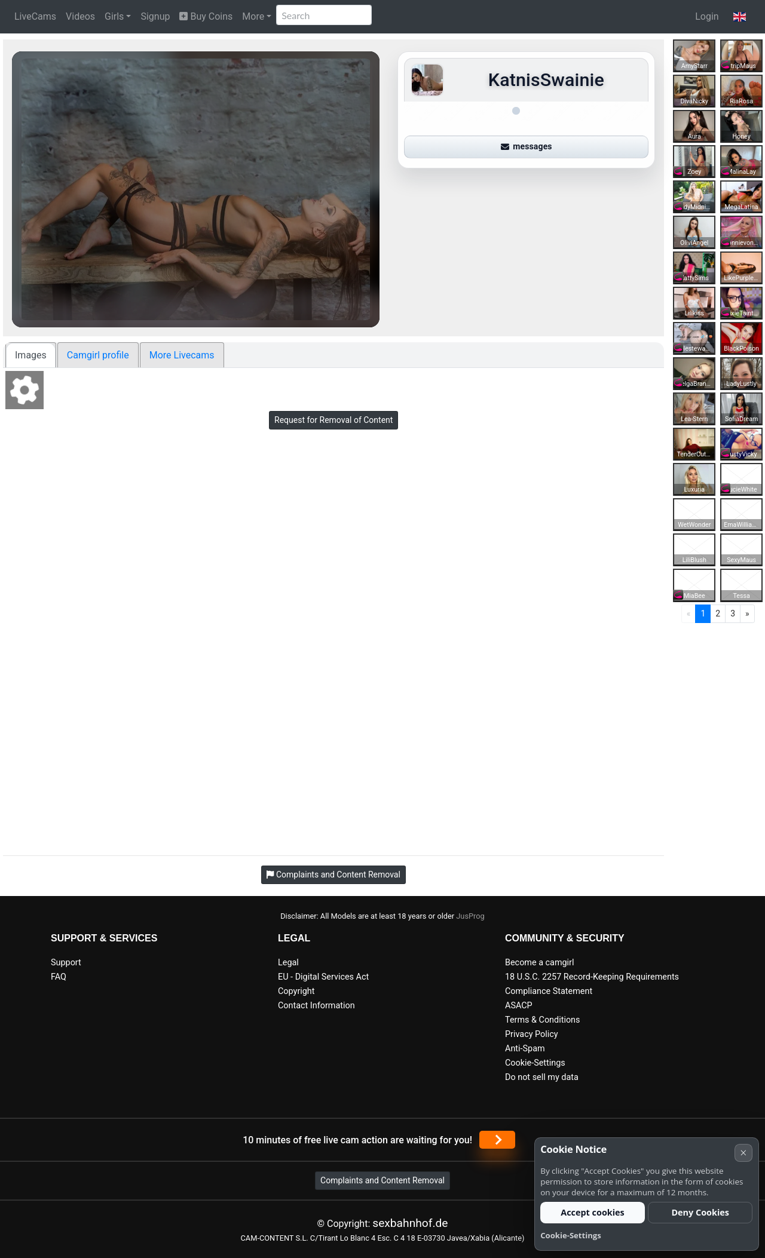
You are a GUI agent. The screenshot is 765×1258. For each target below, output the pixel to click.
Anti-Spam (525, 1049)
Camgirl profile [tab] (98, 355)
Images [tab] (31, 355)
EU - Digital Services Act (323, 977)
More (253, 16)
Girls (114, 16)
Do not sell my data (542, 1077)
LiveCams (35, 16)
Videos (80, 16)
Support (66, 963)
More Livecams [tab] (182, 355)
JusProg (470, 916)
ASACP (519, 1006)
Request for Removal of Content (333, 420)
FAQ (58, 977)
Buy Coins (205, 16)
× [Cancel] (743, 1153)
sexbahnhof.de (410, 1223)
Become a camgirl (539, 963)
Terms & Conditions (542, 1020)
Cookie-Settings (535, 1063)
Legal (288, 963)
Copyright (296, 991)
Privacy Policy (531, 1034)
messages (526, 146)
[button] (740, 17)
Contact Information (316, 1006)
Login (706, 16)
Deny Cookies (700, 1212)
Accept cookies (593, 1212)
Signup (155, 16)
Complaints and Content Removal (382, 1180)
